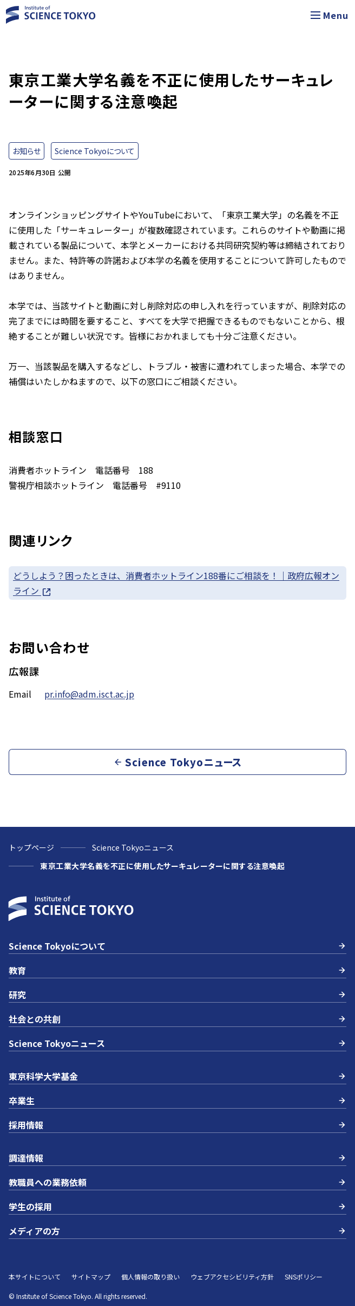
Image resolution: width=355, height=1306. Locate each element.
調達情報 (177, 1157)
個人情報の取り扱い (150, 1276)
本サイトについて (35, 1276)
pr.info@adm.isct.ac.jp (89, 693)
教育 (177, 970)
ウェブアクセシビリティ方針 (232, 1276)
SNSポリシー (304, 1276)
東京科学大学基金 (177, 1076)
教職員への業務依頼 (177, 1182)
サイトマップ (90, 1276)
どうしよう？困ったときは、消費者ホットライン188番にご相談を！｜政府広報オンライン (176, 583)
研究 (177, 994)
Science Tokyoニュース (133, 847)
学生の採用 (177, 1206)
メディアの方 (177, 1230)
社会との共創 (177, 1018)
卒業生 (177, 1100)
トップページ (31, 847)
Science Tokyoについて (177, 945)
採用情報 (177, 1124)
